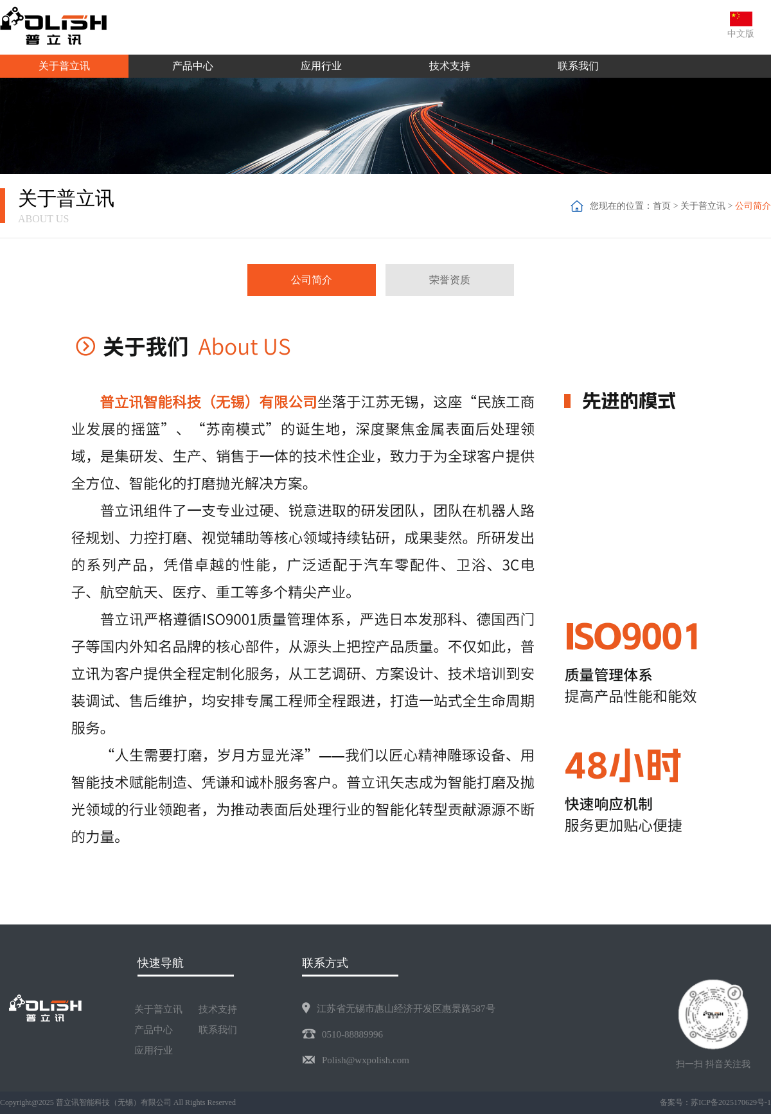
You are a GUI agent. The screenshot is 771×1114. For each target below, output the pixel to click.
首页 (662, 206)
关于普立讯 (702, 206)
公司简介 (753, 206)
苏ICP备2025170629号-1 (731, 1102)
